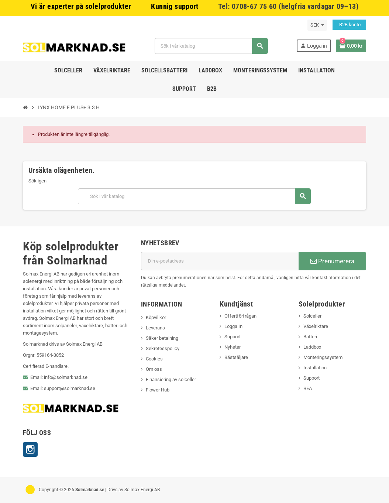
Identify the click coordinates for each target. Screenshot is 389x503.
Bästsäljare (236, 357)
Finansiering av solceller (171, 379)
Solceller (312, 316)
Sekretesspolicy (162, 348)
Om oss (154, 369)
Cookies (154, 359)
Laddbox (312, 347)
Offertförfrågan (240, 316)
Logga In (233, 326)
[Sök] (211, 46)
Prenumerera (332, 261)
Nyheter (232, 347)
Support (232, 336)
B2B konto (349, 24)
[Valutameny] (317, 25)
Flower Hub (157, 390)
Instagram (30, 449)
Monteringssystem (322, 357)
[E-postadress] (220, 261)
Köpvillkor (156, 317)
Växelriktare (315, 326)
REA (307, 388)
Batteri (310, 336)
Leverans (155, 328)
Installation (315, 367)
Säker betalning (162, 338)
